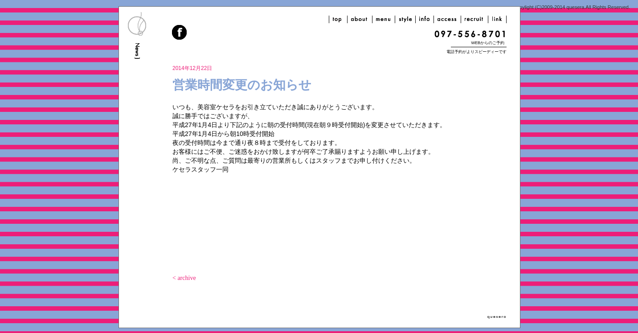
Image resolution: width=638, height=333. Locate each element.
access (447, 19)
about (360, 19)
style (405, 19)
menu (383, 19)
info (425, 19)
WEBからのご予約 (487, 43)
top (338, 19)
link (497, 19)
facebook (180, 33)
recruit (474, 19)
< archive (184, 278)
